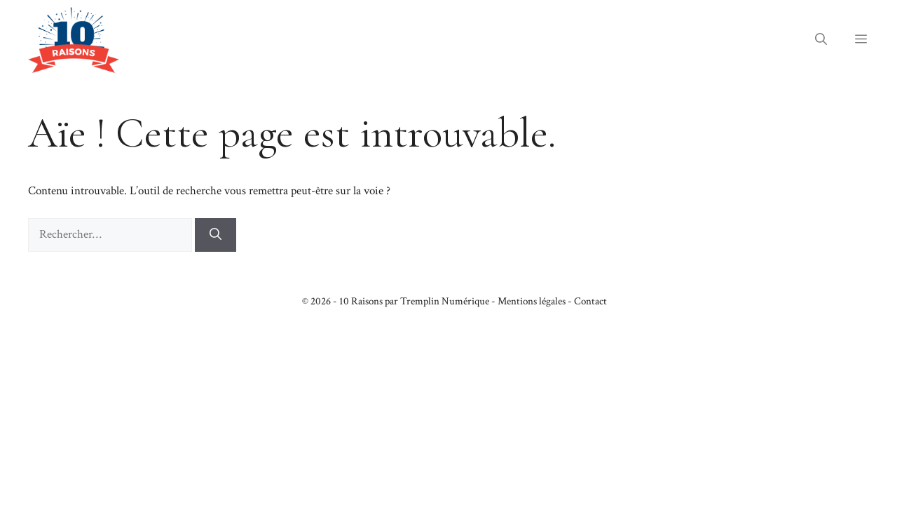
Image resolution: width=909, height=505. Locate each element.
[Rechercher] (215, 235)
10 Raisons (361, 301)
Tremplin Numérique (444, 301)
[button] (821, 40)
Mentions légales (532, 301)
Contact (590, 301)
